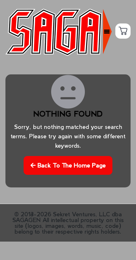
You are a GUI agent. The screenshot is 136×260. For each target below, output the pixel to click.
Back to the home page (68, 169)
